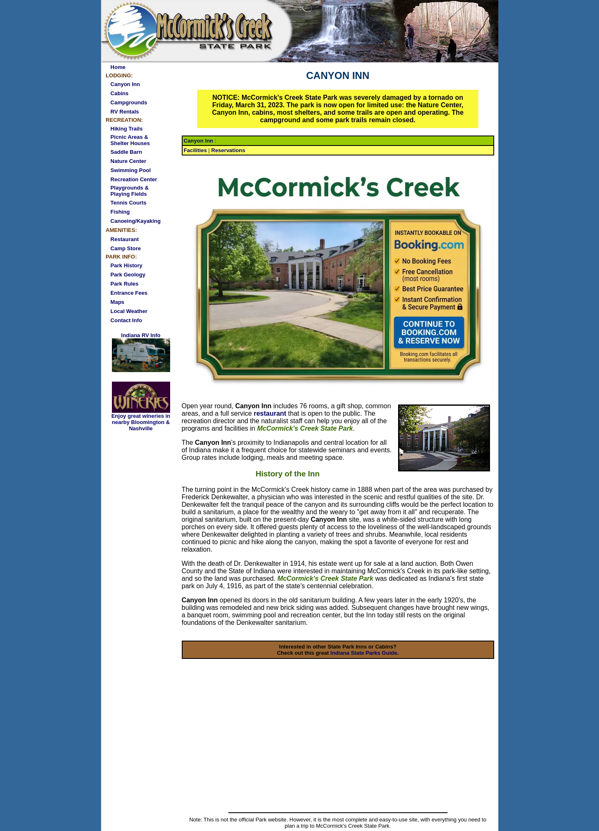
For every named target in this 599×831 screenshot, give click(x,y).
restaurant (270, 413)
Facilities (195, 150)
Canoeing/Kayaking (136, 221)
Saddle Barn (126, 152)
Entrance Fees (129, 293)
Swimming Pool (131, 170)
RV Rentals (125, 111)
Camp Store (126, 248)
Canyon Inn (125, 84)
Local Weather (129, 311)
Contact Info (126, 320)
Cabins (120, 93)
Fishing (120, 212)
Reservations (228, 150)
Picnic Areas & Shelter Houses (130, 140)
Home (118, 67)
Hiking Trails (127, 129)
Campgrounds (129, 102)
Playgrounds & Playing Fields (130, 191)
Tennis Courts (128, 203)
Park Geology (128, 274)
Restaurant (125, 239)
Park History (127, 265)
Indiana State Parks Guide (363, 653)
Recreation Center (134, 179)
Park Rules (125, 284)
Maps (117, 302)
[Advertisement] (338, 747)
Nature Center (128, 161)
